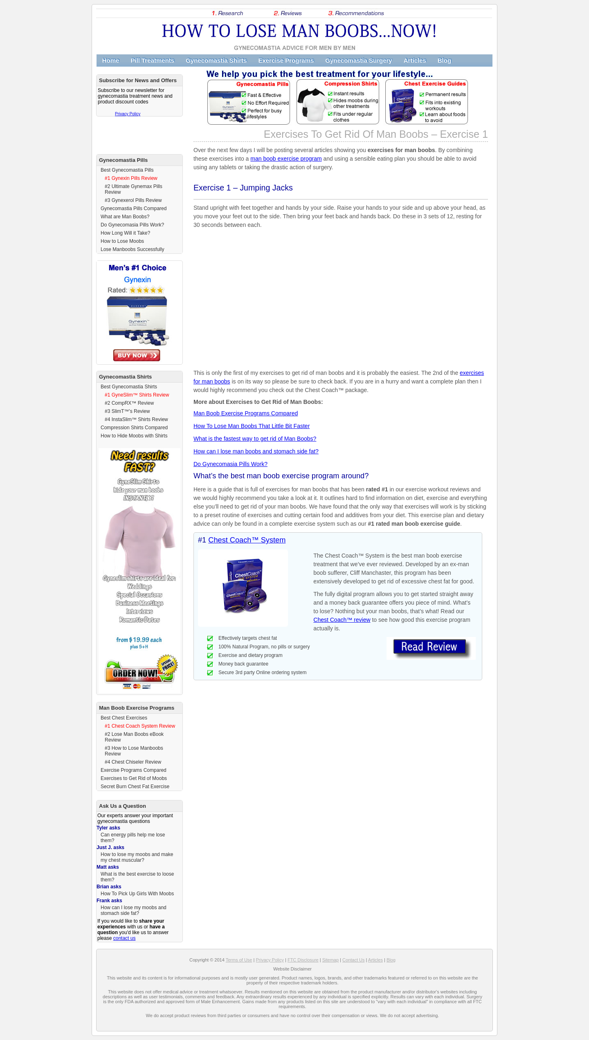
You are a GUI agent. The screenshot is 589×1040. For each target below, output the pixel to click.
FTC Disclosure (303, 959)
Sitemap (330, 959)
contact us (124, 938)
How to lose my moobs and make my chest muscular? (137, 857)
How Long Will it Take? (125, 233)
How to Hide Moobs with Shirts (134, 436)
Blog (444, 60)
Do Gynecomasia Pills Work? (230, 464)
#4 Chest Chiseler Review (133, 762)
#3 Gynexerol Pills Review (133, 200)
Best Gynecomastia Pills (127, 170)
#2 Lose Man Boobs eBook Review (134, 737)
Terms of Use (239, 959)
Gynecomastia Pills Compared (133, 208)
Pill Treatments (153, 60)
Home (110, 60)
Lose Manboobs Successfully (132, 249)
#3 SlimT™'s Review (127, 411)
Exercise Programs (286, 60)
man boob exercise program (285, 158)
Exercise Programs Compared (133, 770)
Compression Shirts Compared (134, 427)
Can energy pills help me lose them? (133, 837)
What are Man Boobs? (125, 217)
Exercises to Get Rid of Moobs (134, 778)
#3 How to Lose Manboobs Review (134, 751)
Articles (415, 60)
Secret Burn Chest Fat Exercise (135, 786)
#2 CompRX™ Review (129, 403)
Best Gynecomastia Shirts (129, 387)
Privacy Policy (127, 114)
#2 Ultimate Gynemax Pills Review (133, 189)
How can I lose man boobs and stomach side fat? (256, 451)
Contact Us (353, 959)
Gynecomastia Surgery (359, 60)
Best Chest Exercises (124, 718)
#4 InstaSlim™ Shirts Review (136, 419)
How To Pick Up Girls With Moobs (137, 894)
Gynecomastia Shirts (216, 60)
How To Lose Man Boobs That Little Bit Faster (251, 426)
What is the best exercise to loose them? (137, 877)
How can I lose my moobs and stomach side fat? (133, 910)
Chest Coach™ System (247, 540)
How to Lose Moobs (122, 241)
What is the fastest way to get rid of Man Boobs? (254, 438)
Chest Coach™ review (341, 619)
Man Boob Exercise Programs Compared (245, 413)
